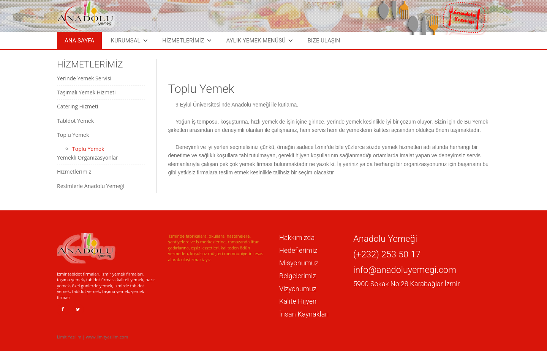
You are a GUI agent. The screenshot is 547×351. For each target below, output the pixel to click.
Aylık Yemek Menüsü (255, 40)
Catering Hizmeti (77, 106)
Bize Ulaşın (323, 40)
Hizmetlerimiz (74, 171)
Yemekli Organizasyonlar (87, 157)
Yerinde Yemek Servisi (84, 78)
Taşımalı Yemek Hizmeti (86, 92)
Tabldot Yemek (75, 120)
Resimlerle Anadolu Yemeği (90, 186)
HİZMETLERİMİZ (183, 40)
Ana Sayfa (79, 40)
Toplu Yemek (73, 134)
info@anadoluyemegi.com (404, 270)
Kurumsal (126, 40)
